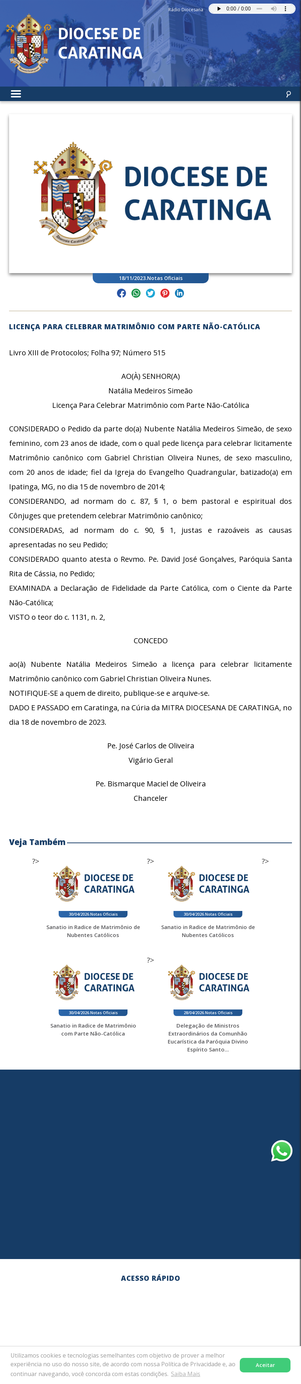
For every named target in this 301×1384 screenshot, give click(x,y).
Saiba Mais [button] (185, 1374)
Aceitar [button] (265, 1365)
